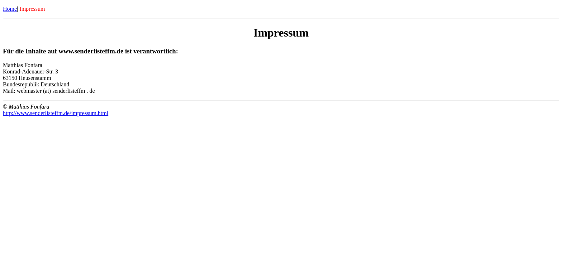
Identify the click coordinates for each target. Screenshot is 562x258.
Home (10, 9)
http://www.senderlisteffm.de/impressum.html (55, 113)
